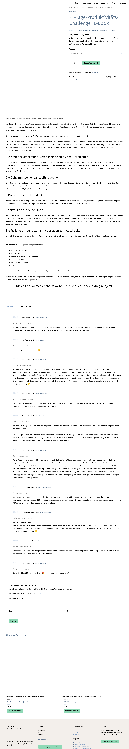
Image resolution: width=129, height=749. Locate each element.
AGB (42, 744)
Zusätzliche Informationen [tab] (29, 117)
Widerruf (22, 746)
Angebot (104, 3)
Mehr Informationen (41, 317)
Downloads (78, 7)
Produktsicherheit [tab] (49, 117)
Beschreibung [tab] (11, 117)
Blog (96, 3)
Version (72, 49)
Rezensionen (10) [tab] (66, 117)
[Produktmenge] (75, 64)
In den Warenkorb (92, 63)
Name (11, 610)
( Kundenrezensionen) (111, 30)
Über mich (87, 3)
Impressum (23, 744)
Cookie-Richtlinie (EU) (52, 744)
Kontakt (123, 3)
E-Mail (68, 610)
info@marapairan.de (44, 722)
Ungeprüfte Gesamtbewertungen (90, 30)
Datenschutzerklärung (34, 744)
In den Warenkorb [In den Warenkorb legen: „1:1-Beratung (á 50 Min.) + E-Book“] (16, 692)
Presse (114, 3)
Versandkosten (74, 81)
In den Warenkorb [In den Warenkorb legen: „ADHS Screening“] (46, 690)
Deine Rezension (17, 598)
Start (77, 3)
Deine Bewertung (17, 592)
